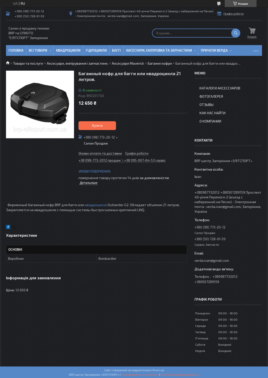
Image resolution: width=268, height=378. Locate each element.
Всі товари (38, 50)
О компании (210, 121)
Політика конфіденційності (180, 374)
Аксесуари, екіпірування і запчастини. (77, 63)
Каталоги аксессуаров (220, 88)
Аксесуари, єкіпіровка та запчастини (159, 50)
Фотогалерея (211, 96)
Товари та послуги (28, 63)
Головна (16, 50)
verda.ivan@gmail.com (211, 260)
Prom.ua (158, 370)
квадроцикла (96, 205)
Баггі (116, 50)
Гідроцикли (96, 50)
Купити (97, 125)
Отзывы (207, 104)
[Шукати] (235, 33)
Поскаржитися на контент (139, 374)
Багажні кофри (160, 63)
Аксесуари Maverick (128, 63)
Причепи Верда (214, 50)
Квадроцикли (68, 50)
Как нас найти (213, 113)
